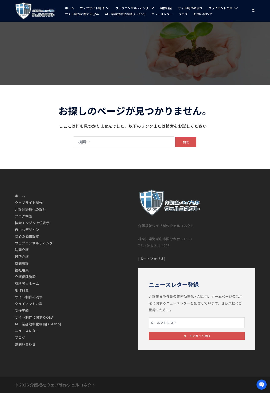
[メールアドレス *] (197, 322)
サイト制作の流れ (190, 8)
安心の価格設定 (27, 236)
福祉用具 (22, 269)
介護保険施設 (25, 276)
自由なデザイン (27, 229)
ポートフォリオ (152, 258)
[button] (253, 11)
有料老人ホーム (27, 283)
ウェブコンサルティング (132, 8)
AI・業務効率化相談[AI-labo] (125, 14)
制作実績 (22, 310)
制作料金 (166, 8)
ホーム (69, 8)
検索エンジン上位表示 (32, 222)
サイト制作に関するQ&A (82, 14)
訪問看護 (22, 263)
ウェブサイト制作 (92, 8)
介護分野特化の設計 (30, 209)
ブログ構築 (23, 216)
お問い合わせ (203, 14)
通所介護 (22, 256)
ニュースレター (162, 14)
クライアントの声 (220, 8)
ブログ (183, 14)
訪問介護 (22, 249)
